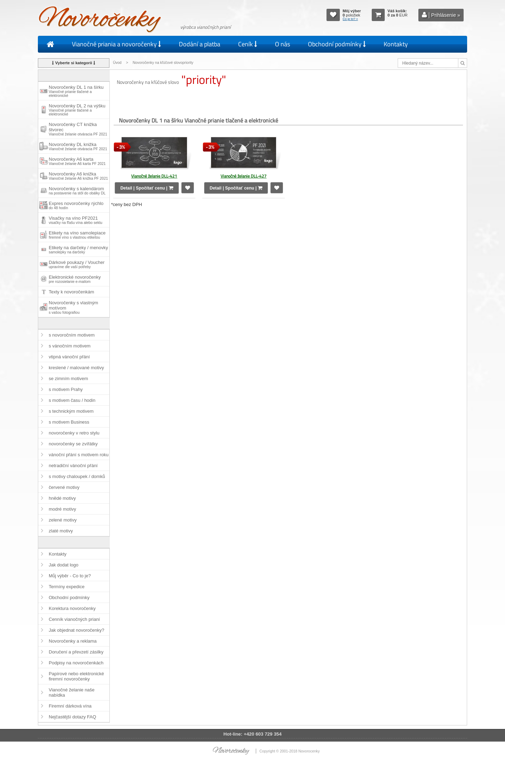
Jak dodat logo (64, 564)
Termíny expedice (67, 586)
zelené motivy (62, 520)
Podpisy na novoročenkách (76, 662)
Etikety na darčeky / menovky (78, 249)
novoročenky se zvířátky (73, 443)
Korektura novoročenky (72, 608)
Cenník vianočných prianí (74, 619)
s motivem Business (69, 422)
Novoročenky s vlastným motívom (73, 307)
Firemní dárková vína (70, 706)
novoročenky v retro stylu (74, 433)
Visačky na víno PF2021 (75, 220)
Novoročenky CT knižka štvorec (78, 129)
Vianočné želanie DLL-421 (154, 176)
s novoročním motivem (72, 335)
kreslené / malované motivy (76, 367)
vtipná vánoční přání (69, 356)
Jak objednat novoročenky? (76, 630)
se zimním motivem (68, 378)
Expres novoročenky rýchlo (76, 205)
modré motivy (62, 509)
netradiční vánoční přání (73, 465)
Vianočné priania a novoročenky (116, 44)
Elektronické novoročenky (75, 279)
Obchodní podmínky (337, 44)
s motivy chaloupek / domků (77, 476)
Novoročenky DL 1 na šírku (76, 91)
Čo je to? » (350, 19)
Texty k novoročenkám (71, 291)
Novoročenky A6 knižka (78, 175)
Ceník (247, 44)
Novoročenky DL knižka (78, 146)
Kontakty (396, 44)
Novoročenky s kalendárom (77, 190)
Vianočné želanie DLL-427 (244, 176)
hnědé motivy (62, 498)
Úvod (117, 63)
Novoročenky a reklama (73, 641)
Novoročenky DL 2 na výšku (77, 109)
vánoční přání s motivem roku (79, 454)
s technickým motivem (71, 411)
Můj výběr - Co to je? (70, 575)
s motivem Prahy (66, 389)
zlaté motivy (61, 530)
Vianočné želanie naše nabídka (72, 692)
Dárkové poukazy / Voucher (77, 264)
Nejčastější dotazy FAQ (72, 716)
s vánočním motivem (69, 346)
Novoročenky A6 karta (77, 161)
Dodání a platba (199, 44)
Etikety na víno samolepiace (77, 234)
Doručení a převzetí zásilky (76, 652)
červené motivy (64, 487)
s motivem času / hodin (72, 400)
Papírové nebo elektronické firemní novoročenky (76, 676)
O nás (282, 44)
